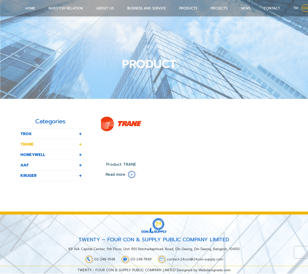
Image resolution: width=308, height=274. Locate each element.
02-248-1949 (136, 259)
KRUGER (28, 175)
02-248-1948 (100, 259)
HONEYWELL (32, 155)
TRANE (27, 144)
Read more (115, 174)
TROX (26, 134)
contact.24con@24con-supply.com (190, 259)
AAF (24, 165)
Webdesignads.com (215, 270)
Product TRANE (121, 164)
